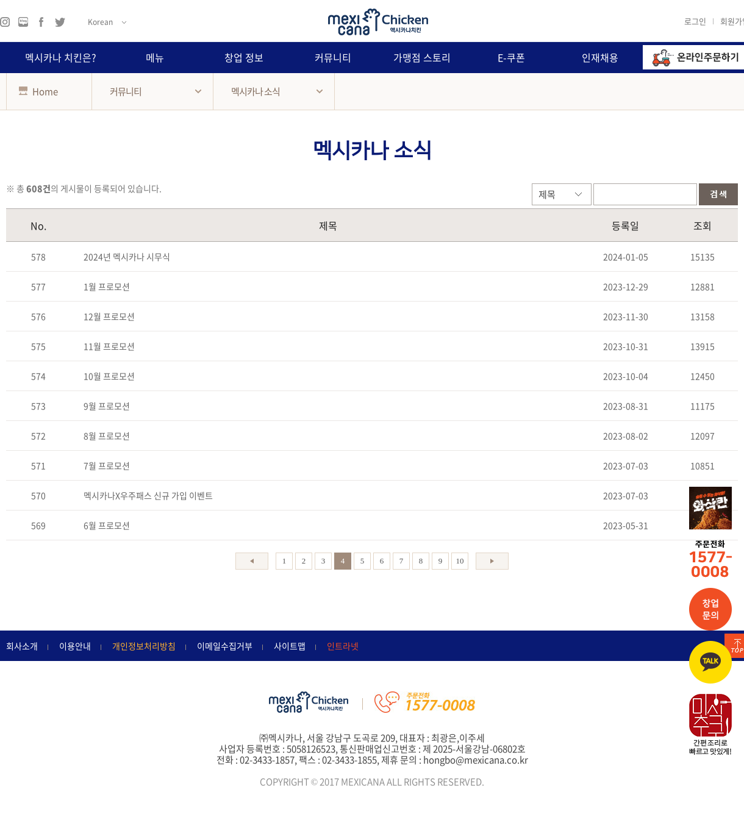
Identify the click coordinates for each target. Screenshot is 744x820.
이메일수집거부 (224, 646)
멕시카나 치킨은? (60, 57)
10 (460, 560)
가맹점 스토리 (422, 57)
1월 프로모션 (107, 286)
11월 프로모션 (109, 346)
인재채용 (600, 57)
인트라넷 (343, 646)
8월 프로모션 (107, 435)
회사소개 (22, 646)
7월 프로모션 (107, 465)
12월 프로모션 (109, 316)
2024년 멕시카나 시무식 (127, 256)
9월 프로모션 (107, 405)
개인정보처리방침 (144, 646)
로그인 (695, 20)
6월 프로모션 (107, 525)
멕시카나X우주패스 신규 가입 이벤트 (148, 495)
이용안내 (75, 646)
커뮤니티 (333, 57)
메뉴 (155, 57)
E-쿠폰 (511, 57)
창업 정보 (243, 57)
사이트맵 (290, 646)
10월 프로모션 (109, 375)
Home (38, 91)
